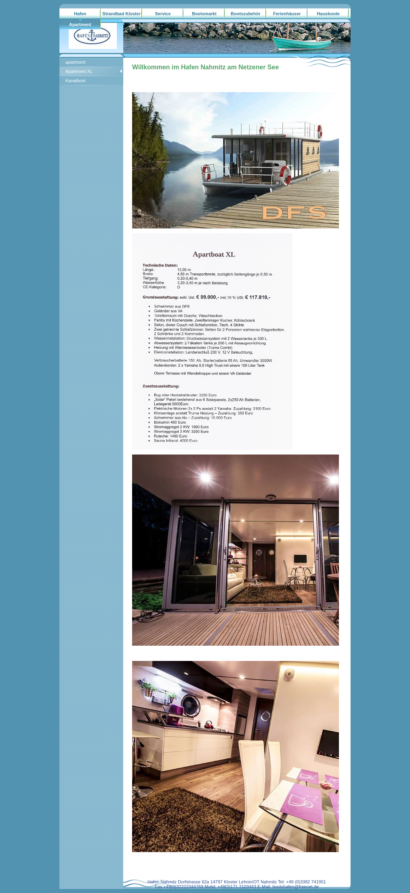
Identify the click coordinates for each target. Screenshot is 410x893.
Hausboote (328, 13)
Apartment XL (78, 71)
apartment (75, 62)
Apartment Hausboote (80, 26)
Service (163, 13)
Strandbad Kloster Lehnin (121, 15)
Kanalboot (75, 80)
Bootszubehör (246, 13)
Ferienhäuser (287, 13)
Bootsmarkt (204, 13)
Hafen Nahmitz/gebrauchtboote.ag (80, 15)
